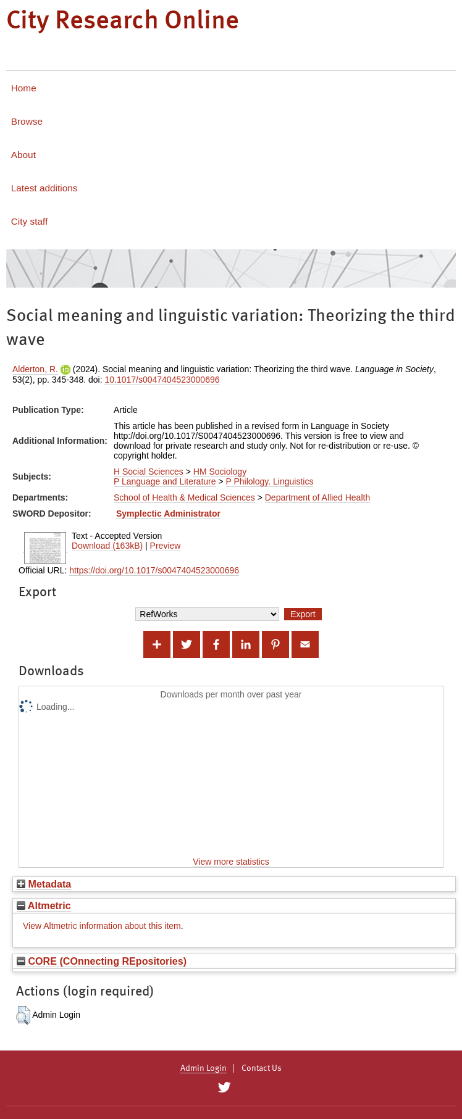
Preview (165, 546)
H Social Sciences (148, 471)
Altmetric (44, 905)
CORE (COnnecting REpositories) (102, 961)
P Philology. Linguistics (270, 481)
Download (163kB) (107, 546)
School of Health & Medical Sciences (184, 497)
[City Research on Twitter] (223, 1087)
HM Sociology (219, 471)
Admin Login (203, 1068)
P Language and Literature (165, 481)
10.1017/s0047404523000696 (161, 380)
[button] (23, 1015)
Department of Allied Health (317, 497)
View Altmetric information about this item (102, 926)
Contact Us (262, 1068)
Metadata (44, 883)
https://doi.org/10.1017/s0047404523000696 (154, 570)
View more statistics (231, 862)
